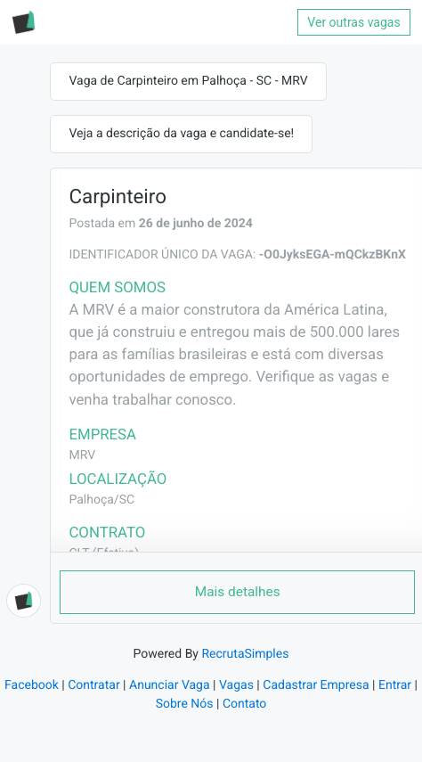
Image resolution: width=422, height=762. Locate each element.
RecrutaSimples (244, 654)
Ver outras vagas (353, 22)
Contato (244, 704)
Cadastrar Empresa (316, 685)
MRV (82, 455)
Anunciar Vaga (169, 685)
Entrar (394, 685)
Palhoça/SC (101, 500)
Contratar (93, 685)
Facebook (31, 685)
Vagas (236, 685)
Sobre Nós (185, 704)
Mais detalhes (237, 592)
